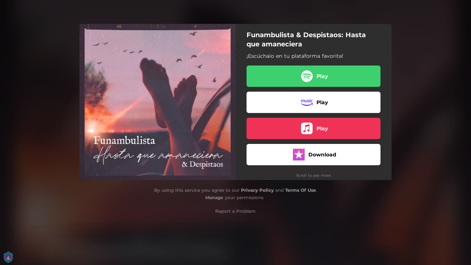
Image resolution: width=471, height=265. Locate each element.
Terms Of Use (300, 190)
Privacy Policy (257, 190)
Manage (214, 197)
